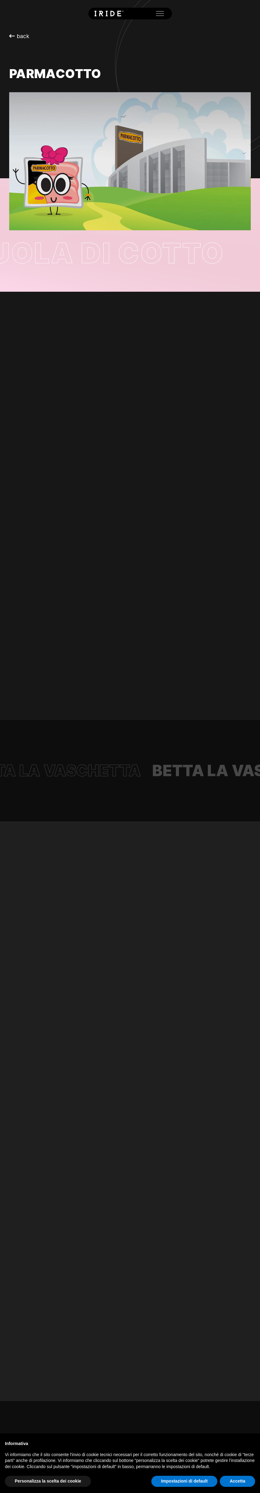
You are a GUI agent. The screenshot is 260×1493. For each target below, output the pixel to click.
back (19, 36)
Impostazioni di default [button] (184, 1481)
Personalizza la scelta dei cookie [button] (48, 1481)
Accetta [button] (237, 1481)
